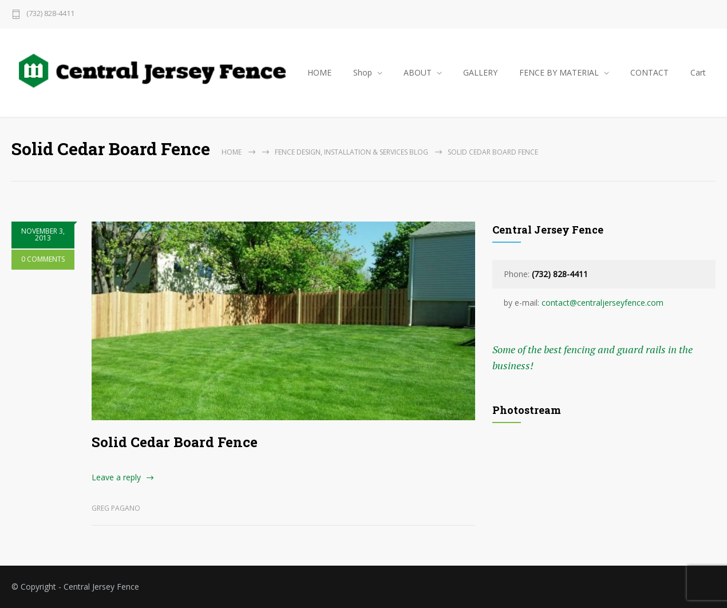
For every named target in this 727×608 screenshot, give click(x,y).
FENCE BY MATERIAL (559, 72)
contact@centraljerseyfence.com (602, 302)
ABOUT (418, 72)
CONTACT (649, 72)
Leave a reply (116, 477)
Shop (362, 72)
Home (232, 152)
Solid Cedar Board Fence (175, 442)
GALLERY (480, 72)
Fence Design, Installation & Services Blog (351, 152)
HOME (319, 72)
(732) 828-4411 (50, 14)
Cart (698, 72)
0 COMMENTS (43, 259)
